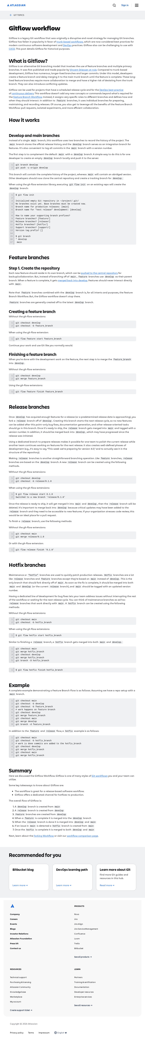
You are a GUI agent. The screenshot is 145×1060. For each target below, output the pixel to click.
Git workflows (100, 796)
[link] (125, 5)
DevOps (67, 45)
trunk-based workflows (69, 41)
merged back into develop (72, 287)
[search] (114, 5)
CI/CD (12, 48)
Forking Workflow (44, 854)
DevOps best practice (111, 89)
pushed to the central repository (99, 279)
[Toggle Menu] (137, 5)
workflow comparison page (82, 854)
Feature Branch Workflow (27, 96)
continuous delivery (23, 93)
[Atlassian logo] (16, 5)
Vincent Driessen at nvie (83, 69)
